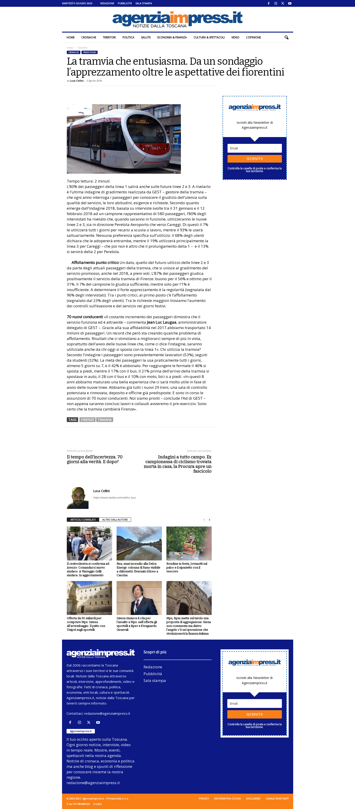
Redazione (107, 3)
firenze (87, 420)
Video (235, 37)
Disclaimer (253, 798)
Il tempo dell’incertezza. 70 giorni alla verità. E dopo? (94, 459)
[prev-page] (204, 519)
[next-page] (209, 519)
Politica (128, 37)
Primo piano (89, 52)
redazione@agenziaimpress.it (107, 713)
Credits (97, 804)
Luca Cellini (77, 80)
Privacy (204, 798)
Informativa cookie (227, 798)
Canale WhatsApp (277, 798)
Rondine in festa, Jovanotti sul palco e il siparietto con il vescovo (186, 567)
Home (70, 37)
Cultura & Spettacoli (209, 37)
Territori (109, 37)
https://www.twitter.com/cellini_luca (114, 497)
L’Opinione (253, 37)
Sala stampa (143, 3)
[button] (286, 38)
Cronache (88, 37)
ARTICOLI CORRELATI (83, 519)
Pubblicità (125, 3)
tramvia (105, 420)
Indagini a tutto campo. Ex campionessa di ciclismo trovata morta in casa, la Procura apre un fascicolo (177, 464)
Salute (146, 37)
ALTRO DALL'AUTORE (115, 519)
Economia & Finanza (172, 37)
